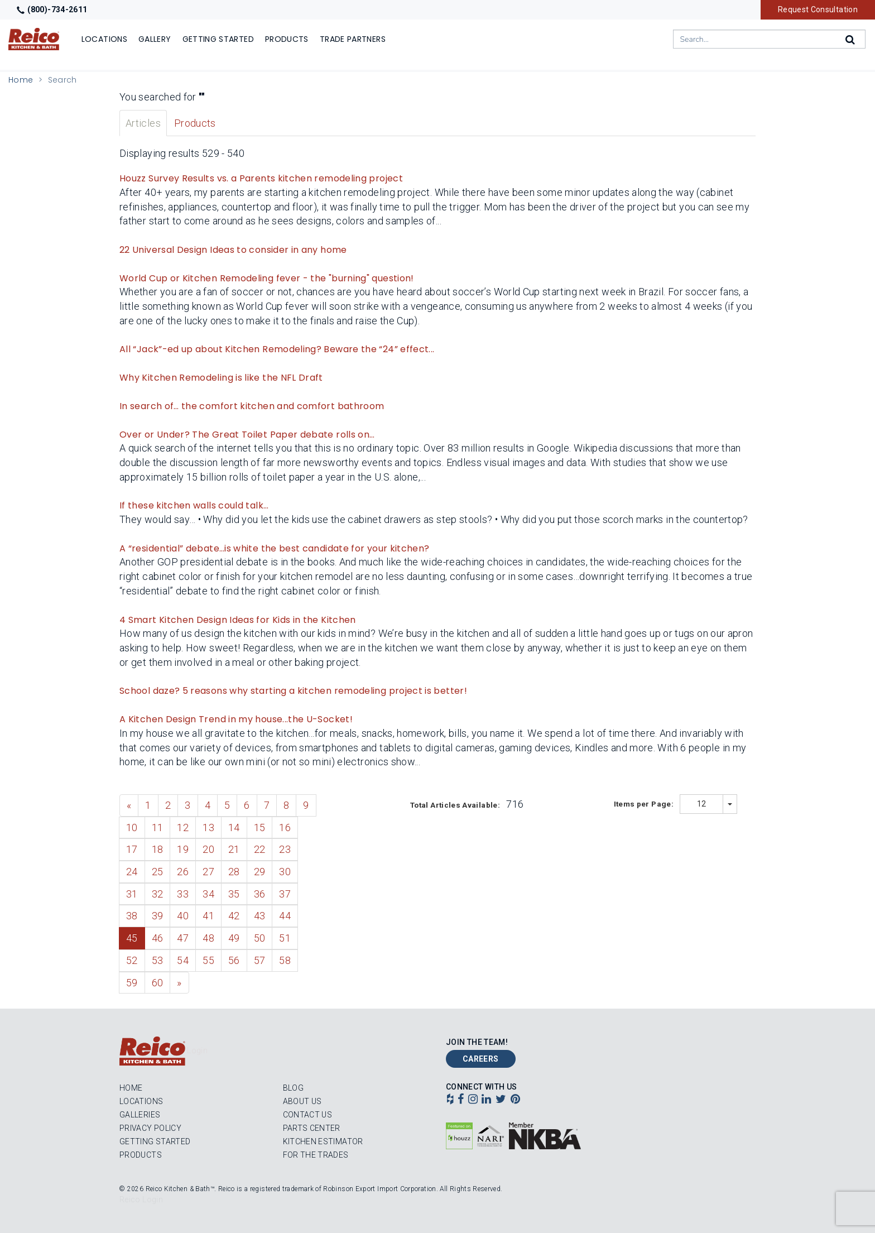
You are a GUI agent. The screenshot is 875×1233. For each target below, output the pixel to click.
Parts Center (311, 1128)
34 (208, 894)
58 (285, 960)
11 (158, 827)
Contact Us (308, 1114)
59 (132, 983)
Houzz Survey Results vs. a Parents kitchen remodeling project (261, 178)
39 (158, 916)
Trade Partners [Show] (353, 39)
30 (285, 871)
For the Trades (316, 1154)
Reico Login (141, 1199)
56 (234, 960)
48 (208, 938)
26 (183, 871)
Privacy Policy (150, 1128)
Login (197, 1050)
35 (234, 894)
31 (132, 894)
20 (208, 849)
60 (158, 983)
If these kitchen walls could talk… (193, 505)
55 (208, 960)
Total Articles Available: (456, 804)
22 (260, 849)
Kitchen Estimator (323, 1141)
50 (260, 938)
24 (132, 871)
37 (285, 894)
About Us (302, 1101)
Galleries (139, 1114)
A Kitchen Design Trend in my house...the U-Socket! (236, 719)
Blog (293, 1087)
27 (208, 871)
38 (132, 916)
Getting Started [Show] (218, 39)
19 (183, 849)
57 (260, 960)
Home (20, 79)
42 (234, 916)
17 (132, 849)
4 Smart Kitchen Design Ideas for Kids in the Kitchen (237, 619)
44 (285, 916)
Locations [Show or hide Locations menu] (104, 39)
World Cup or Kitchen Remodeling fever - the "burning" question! (266, 278)
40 (183, 916)
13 (208, 827)
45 (132, 938)
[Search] (851, 39)
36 (260, 894)
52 (132, 960)
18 (158, 849)
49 (234, 938)
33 (183, 894)
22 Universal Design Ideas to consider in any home (233, 249)
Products (195, 123)
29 (260, 871)
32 (158, 894)
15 (260, 827)
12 (183, 827)
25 (158, 871)
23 (285, 849)
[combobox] (769, 39)
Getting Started (154, 1141)
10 (132, 827)
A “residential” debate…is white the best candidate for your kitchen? (274, 548)
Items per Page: (645, 803)
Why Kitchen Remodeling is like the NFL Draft (221, 377)
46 (158, 938)
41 (208, 916)
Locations (141, 1101)
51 (285, 938)
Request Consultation (818, 9)
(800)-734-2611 (52, 9)
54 (183, 960)
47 (183, 938)
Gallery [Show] (154, 39)
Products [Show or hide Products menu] (287, 39)
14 (234, 827)
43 (260, 916)
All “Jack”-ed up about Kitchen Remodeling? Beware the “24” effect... (276, 349)
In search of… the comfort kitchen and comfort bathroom (251, 406)
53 (158, 960)
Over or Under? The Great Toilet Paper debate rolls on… (246, 434)
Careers (481, 1058)
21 (234, 849)
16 (285, 827)
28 (234, 871)
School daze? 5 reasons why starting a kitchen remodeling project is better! (293, 690)
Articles (143, 123)
